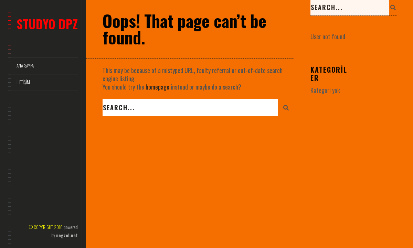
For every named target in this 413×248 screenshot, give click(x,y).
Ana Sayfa (25, 65)
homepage (157, 86)
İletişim (23, 82)
